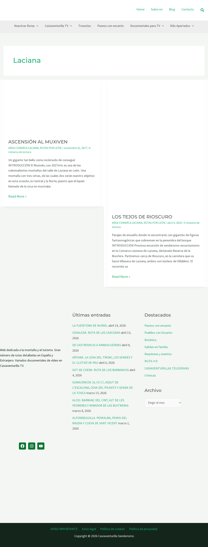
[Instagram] (31, 446)
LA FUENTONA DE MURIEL (90, 325)
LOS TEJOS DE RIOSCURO (142, 217)
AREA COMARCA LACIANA (23, 148)
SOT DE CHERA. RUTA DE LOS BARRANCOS (100, 369)
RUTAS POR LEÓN (51, 148)
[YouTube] (40, 446)
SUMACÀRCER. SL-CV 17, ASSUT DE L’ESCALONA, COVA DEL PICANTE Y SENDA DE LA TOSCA (102, 387)
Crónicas (150, 375)
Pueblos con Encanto (158, 333)
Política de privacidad (142, 528)
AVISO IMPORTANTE (65, 528)
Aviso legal (89, 528)
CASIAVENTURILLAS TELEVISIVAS (167, 368)
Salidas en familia (156, 347)
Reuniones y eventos (158, 354)
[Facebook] (22, 446)
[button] (202, 10)
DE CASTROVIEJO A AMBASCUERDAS (97, 345)
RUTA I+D (151, 360)
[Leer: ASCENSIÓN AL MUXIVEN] (52, 107)
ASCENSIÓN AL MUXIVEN (38, 142)
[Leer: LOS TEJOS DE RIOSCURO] (155, 144)
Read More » (17, 196)
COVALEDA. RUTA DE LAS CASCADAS (96, 333)
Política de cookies (112, 528)
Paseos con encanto (158, 325)
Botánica (150, 339)
